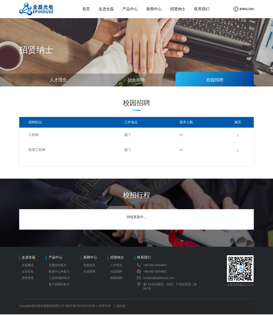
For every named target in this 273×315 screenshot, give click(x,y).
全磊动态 (89, 265)
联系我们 (201, 9)
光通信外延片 (58, 265)
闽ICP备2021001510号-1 (81, 306)
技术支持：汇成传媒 (112, 306)
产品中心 (130, 9)
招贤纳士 (178, 9)
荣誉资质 (28, 278)
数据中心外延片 (59, 272)
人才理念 (116, 265)
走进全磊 (106, 9)
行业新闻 (89, 272)
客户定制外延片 (59, 285)
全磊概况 (28, 265)
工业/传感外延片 (59, 278)
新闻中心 (154, 9)
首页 (86, 9)
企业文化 (28, 272)
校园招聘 (116, 278)
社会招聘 (116, 272)
